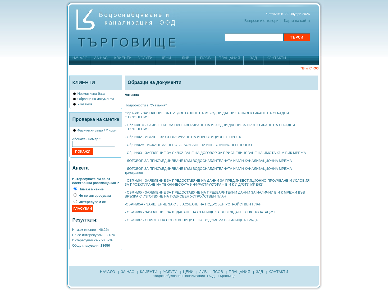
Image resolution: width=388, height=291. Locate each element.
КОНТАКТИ (276, 58)
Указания (84, 104)
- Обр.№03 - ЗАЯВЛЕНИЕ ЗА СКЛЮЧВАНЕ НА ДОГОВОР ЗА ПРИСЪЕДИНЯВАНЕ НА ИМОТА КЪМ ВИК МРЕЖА (215, 153)
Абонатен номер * (86, 139)
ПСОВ (205, 58)
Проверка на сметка (96, 119)
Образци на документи (95, 99)
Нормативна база (91, 94)
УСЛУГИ (145, 58)
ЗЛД (253, 58)
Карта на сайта (297, 20)
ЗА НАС (101, 58)
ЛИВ (185, 58)
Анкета (80, 168)
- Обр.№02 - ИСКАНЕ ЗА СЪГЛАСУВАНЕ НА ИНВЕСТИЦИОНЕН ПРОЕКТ (184, 137)
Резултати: (85, 220)
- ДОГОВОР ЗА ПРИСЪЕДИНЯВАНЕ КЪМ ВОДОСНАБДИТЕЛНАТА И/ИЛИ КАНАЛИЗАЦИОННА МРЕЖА (208, 161)
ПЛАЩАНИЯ (229, 58)
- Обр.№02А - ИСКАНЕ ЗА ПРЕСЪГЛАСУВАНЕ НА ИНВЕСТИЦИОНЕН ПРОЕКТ (189, 145)
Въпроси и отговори (261, 20)
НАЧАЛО (80, 58)
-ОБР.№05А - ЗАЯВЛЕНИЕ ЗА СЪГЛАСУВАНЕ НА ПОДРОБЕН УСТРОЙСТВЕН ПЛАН (193, 204)
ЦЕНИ (166, 58)
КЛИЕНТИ (122, 58)
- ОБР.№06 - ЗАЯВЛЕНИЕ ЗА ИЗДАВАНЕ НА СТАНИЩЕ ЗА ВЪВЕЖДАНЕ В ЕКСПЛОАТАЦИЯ (200, 212)
